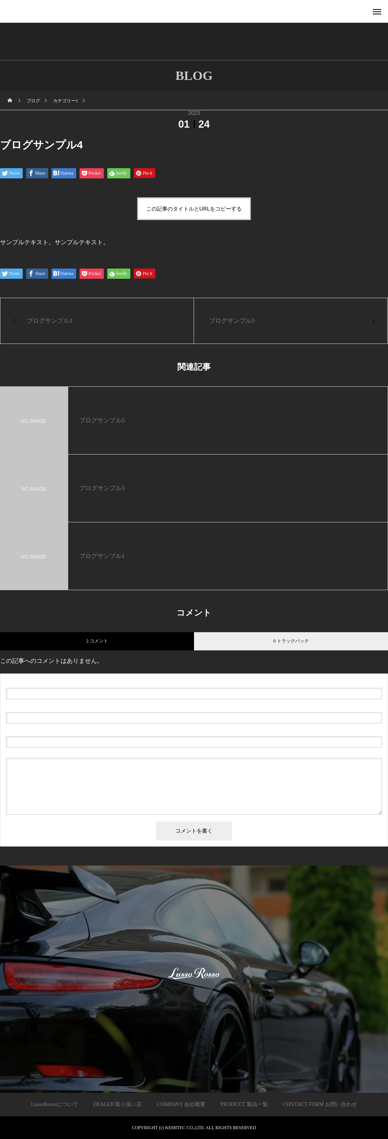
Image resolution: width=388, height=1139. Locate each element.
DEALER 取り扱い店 (117, 1104)
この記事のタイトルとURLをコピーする (194, 209)
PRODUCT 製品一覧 (244, 1104)
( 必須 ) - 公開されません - (42, 706)
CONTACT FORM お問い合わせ (320, 1104)
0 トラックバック (291, 641)
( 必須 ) (38, 682)
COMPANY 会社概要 (181, 1104)
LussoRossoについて (54, 1104)
